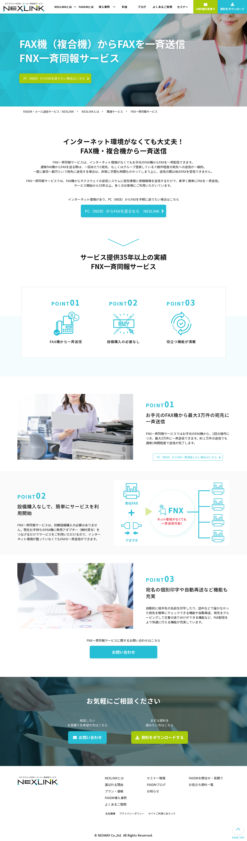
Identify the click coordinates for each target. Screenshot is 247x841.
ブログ (142, 7)
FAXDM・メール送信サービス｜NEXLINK (48, 111)
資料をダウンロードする (162, 737)
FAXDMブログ (156, 784)
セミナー (182, 7)
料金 (125, 7)
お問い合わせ (123, 652)
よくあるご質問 (162, 7)
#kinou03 (181, 322)
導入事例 (104, 7)
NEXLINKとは (63, 7)
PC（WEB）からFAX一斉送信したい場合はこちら (187, 457)
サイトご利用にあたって (162, 813)
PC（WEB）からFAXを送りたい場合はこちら (54, 78)
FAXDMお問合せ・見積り (206, 778)
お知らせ (153, 791)
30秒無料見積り (205, 9)
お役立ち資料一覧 (201, 784)
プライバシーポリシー (131, 813)
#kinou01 (66, 322)
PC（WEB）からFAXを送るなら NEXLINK (122, 211)
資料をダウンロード (232, 9)
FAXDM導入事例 (116, 797)
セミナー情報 (156, 778)
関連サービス (115, 111)
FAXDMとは (86, 7)
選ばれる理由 (114, 784)
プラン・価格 (114, 791)
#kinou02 (123, 322)
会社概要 (110, 813)
